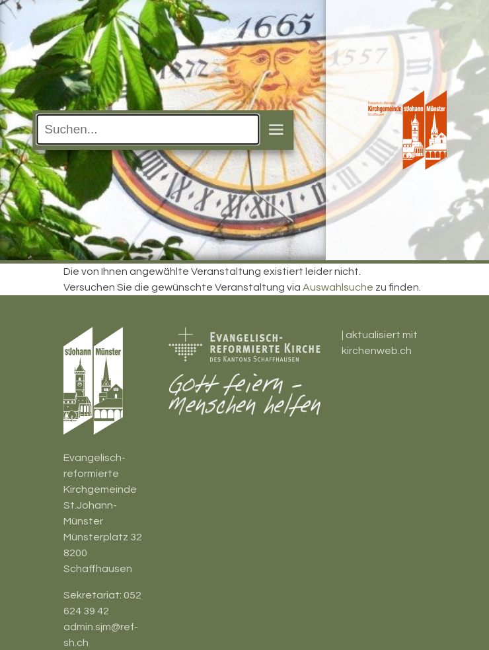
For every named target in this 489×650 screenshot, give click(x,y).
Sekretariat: (93, 595)
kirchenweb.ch (377, 350)
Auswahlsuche (338, 287)
